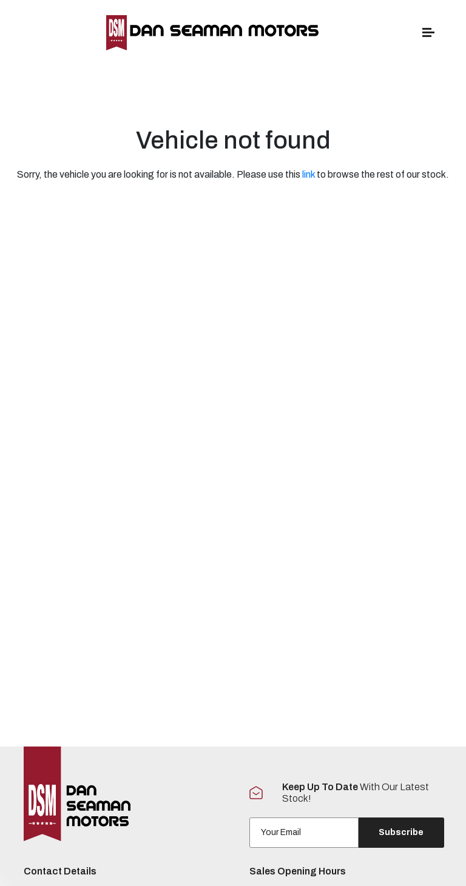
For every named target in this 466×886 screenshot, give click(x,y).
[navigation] (428, 35)
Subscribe (401, 832)
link (308, 174)
